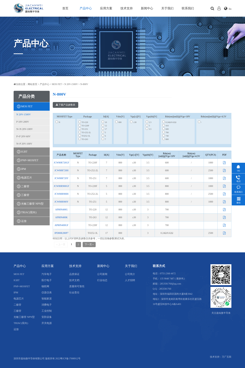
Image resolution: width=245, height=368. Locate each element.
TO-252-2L (85, 132)
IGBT (24, 151)
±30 (133, 122)
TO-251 (83, 129)
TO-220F (84, 125)
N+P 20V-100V (24, 143)
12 (104, 125)
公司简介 (130, 274)
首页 (65, 8)
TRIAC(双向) (29, 212)
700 (165, 132)
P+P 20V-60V (23, 136)
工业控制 (47, 311)
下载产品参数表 (65, 105)
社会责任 (74, 292)
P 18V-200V (22, 121)
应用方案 (106, 8)
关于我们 (167, 8)
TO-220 (83, 122)
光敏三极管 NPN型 (32, 203)
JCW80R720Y (61, 178)
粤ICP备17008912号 (70, 358)
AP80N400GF (61, 225)
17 (104, 129)
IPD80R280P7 (61, 233)
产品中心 (86, 8)
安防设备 (47, 317)
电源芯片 (26, 177)
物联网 (45, 286)
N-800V (84, 84)
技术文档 (74, 280)
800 (118, 122)
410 (165, 125)
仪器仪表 (47, 292)
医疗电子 (47, 280)
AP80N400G (61, 209)
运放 (24, 221)
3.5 (148, 129)
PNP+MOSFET (29, 160)
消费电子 (47, 304)
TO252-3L (84, 136)
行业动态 (102, 280)
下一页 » (89, 244)
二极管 (25, 186)
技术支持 (126, 8)
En (227, 9)
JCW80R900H (61, 194)
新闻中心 (147, 8)
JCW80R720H (61, 170)
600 (165, 129)
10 (104, 122)
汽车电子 (47, 274)
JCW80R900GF (61, 186)
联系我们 (188, 8)
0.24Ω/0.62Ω (169, 122)
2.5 (148, 122)
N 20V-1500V (71, 84)
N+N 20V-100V (24, 129)
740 (165, 136)
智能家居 (47, 298)
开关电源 (47, 323)
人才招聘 (130, 280)
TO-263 (83, 139)
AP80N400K (61, 217)
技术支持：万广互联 (220, 358)
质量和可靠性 (77, 286)
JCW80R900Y (61, 201)
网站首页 (32, 84)
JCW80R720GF (61, 162)
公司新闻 (102, 274)
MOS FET (57, 84)
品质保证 (74, 274)
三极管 (25, 195)
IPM (23, 169)
